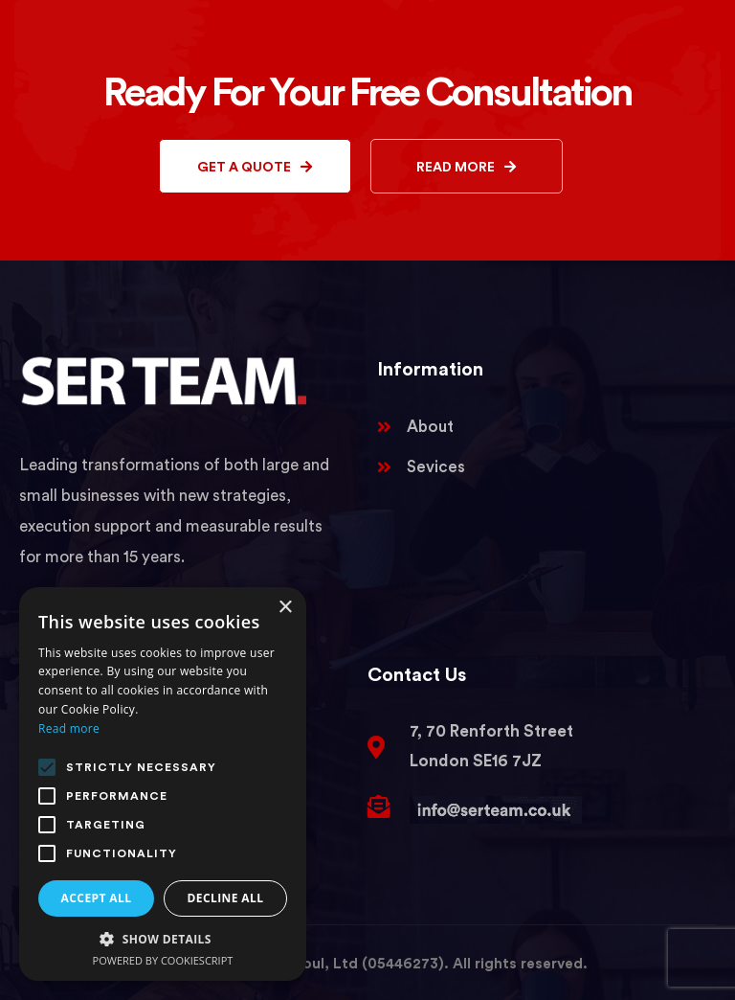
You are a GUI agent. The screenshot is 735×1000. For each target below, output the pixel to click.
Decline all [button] (226, 898)
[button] (162, 938)
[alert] (162, 784)
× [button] (285, 608)
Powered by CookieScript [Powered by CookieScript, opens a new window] (163, 960)
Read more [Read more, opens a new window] (69, 728)
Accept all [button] (96, 898)
